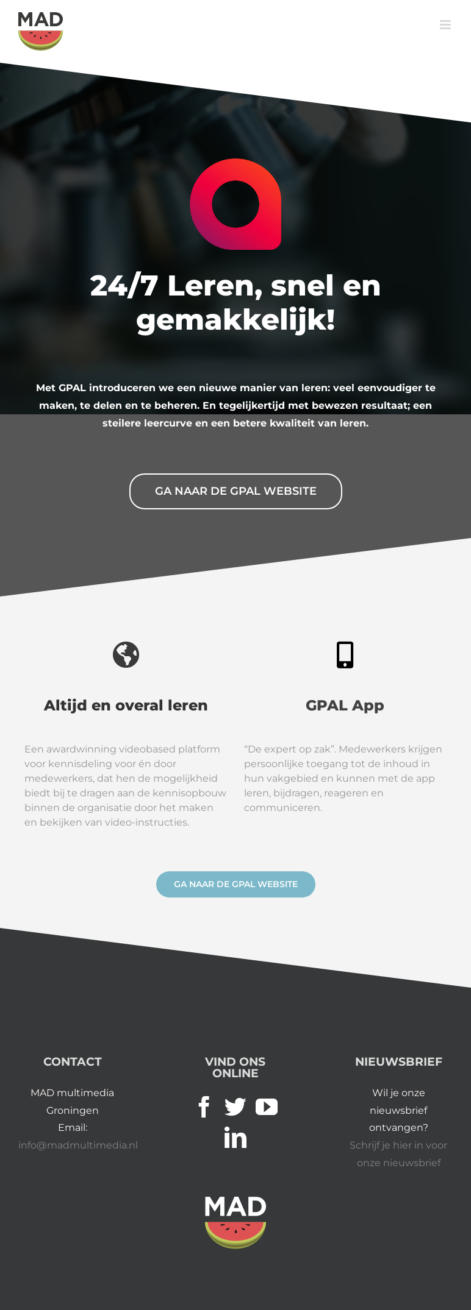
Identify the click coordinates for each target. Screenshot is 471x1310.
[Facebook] (204, 1107)
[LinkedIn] (235, 1138)
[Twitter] (235, 1107)
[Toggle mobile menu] (446, 24)
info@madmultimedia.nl (78, 1145)
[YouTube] (267, 1107)
